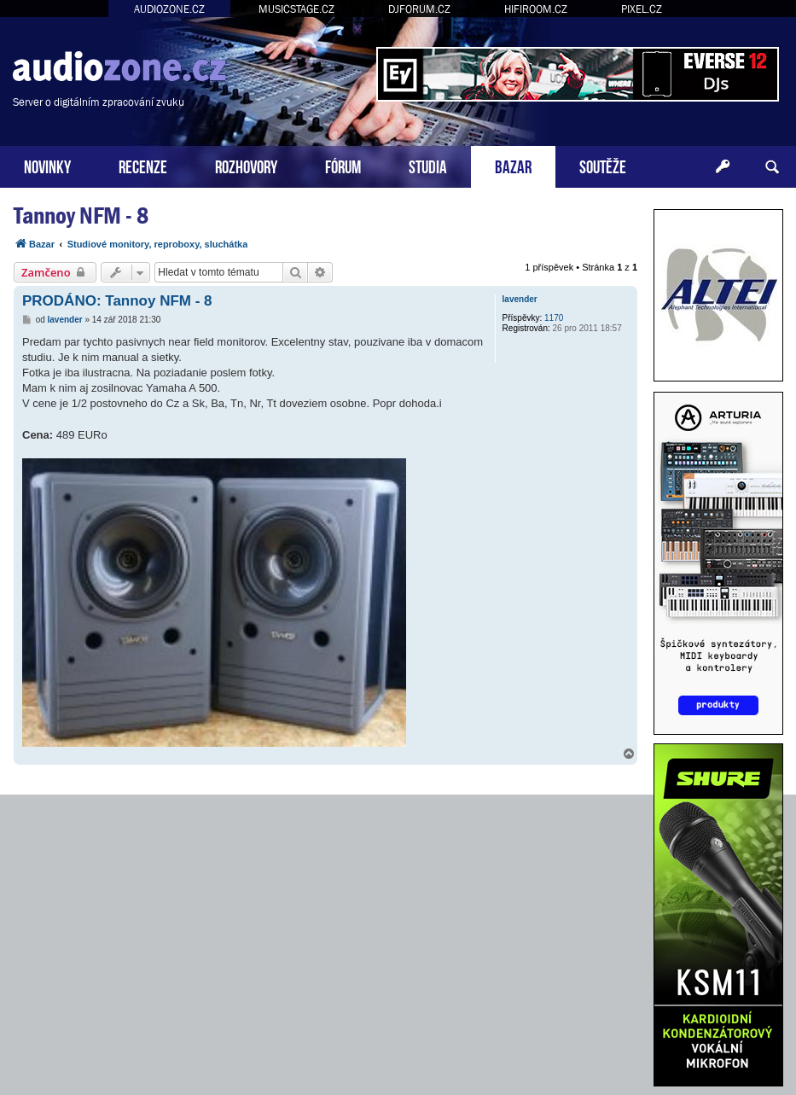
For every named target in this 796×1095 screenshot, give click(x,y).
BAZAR (513, 165)
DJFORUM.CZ (419, 9)
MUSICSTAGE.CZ (296, 9)
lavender (520, 299)
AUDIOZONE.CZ (169, 9)
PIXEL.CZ (641, 9)
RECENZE (143, 165)
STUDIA (428, 165)
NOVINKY (47, 165)
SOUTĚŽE (602, 165)
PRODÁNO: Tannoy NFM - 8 (117, 301)
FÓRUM (343, 165)
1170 (553, 318)
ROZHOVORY (246, 165)
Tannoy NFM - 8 (81, 215)
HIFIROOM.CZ (535, 9)
